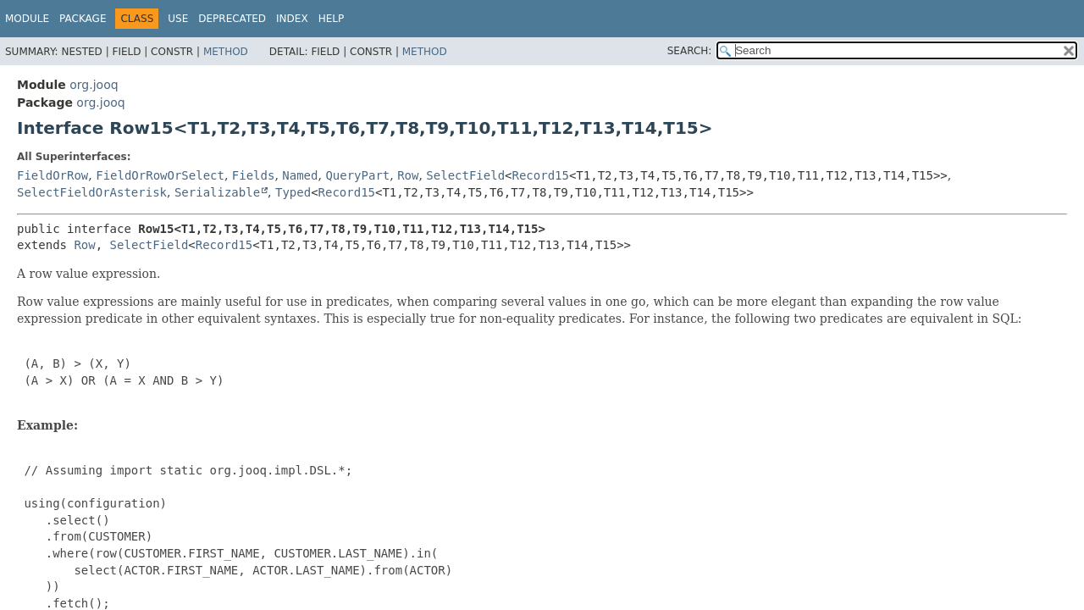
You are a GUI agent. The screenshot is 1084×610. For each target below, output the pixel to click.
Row (407, 175)
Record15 (540, 175)
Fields (253, 175)
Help (331, 19)
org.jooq (93, 85)
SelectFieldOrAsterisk (92, 192)
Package (82, 19)
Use (178, 19)
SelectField (465, 175)
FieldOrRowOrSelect (160, 175)
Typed (293, 192)
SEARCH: (689, 51)
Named (300, 175)
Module (27, 19)
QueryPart (357, 175)
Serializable (217, 192)
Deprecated (232, 19)
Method (225, 52)
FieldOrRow (52, 175)
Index (292, 19)
